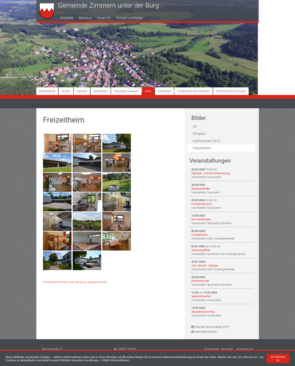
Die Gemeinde (47, 91)
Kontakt (227, 349)
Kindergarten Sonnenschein (193, 91)
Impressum (244, 349)
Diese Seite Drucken (204, 331)
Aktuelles (66, 18)
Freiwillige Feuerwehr (126, 91)
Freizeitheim (202, 148)
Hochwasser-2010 (206, 141)
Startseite (211, 349)
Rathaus (85, 18)
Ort (195, 126)
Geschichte (164, 91)
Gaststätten (100, 91)
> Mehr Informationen (114, 360)
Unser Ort (104, 18)
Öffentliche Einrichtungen (231, 91)
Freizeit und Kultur (129, 18)
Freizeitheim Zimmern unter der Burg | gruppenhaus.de (75, 282)
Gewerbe (82, 91)
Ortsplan (199, 134)
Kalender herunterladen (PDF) (210, 326)
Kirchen (65, 91)
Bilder (148, 91)
